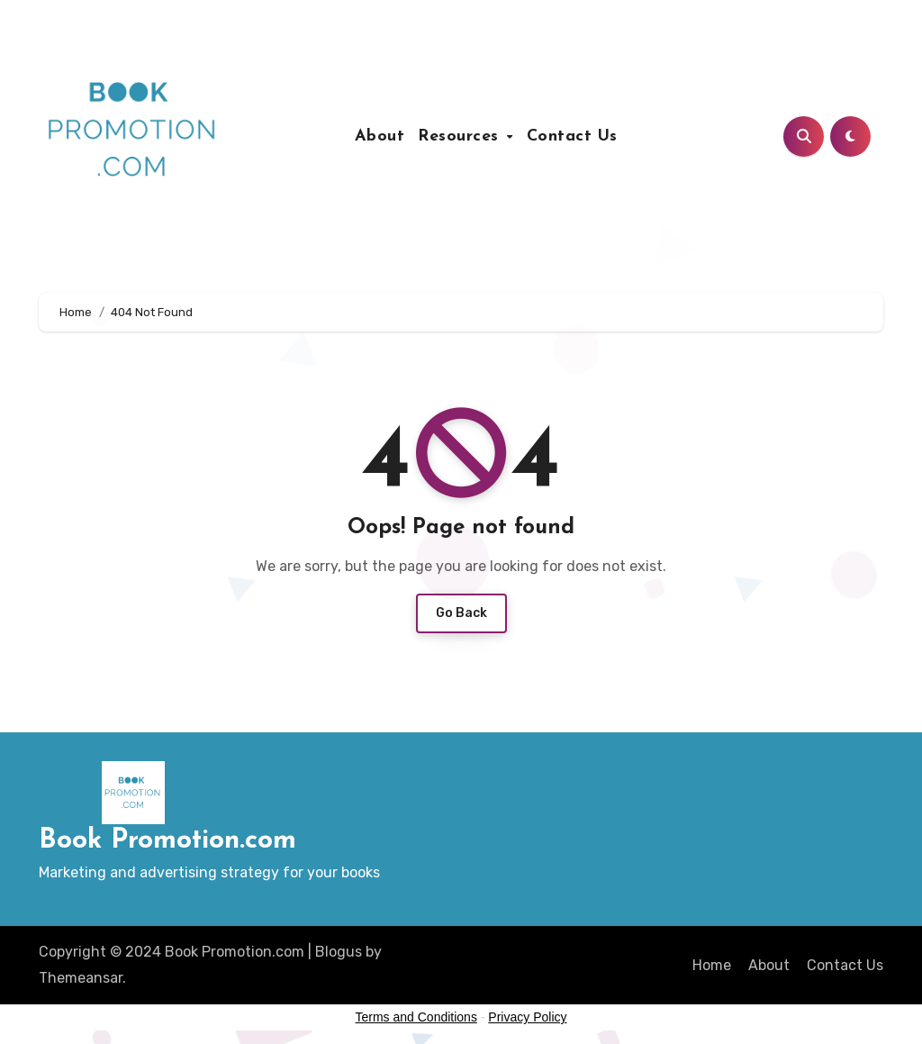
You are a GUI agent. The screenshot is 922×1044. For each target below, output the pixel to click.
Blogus (338, 951)
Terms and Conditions (416, 1017)
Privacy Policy (527, 1017)
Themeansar (80, 977)
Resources (461, 136)
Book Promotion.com (167, 841)
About (380, 136)
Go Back (461, 613)
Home (711, 965)
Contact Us (572, 136)
